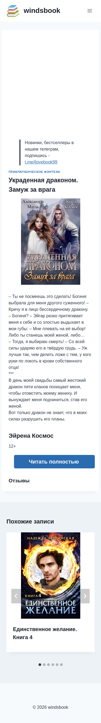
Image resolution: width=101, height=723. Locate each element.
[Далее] (85, 596)
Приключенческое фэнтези (34, 171)
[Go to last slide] (16, 596)
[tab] (40, 664)
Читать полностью (54, 462)
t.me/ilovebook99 (41, 162)
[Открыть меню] (90, 10)
